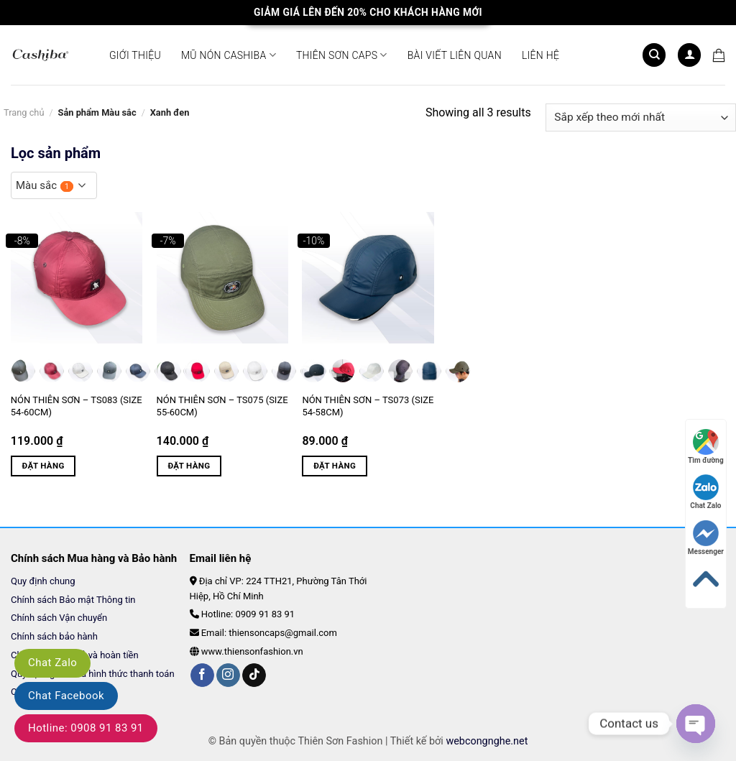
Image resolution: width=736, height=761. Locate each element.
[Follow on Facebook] (202, 675)
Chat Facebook (66, 695)
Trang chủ (24, 112)
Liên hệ (540, 55)
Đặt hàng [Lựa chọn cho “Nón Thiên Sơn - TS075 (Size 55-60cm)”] (188, 466)
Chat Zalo (52, 662)
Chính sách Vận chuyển (60, 617)
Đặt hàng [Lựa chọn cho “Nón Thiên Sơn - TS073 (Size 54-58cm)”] (334, 466)
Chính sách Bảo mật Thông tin (73, 599)
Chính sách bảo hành (54, 636)
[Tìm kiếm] (654, 55)
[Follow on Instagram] (228, 675)
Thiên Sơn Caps (341, 55)
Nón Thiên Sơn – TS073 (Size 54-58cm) (367, 406)
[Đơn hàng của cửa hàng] (641, 117)
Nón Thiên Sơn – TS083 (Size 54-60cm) (76, 406)
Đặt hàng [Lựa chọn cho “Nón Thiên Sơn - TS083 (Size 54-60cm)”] (43, 466)
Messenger (706, 537)
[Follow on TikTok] (254, 675)
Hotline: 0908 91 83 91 (86, 727)
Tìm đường (706, 446)
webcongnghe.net (487, 741)
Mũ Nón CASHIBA (228, 55)
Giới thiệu (135, 55)
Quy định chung (43, 581)
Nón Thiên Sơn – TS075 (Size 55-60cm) (222, 406)
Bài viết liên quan (455, 55)
